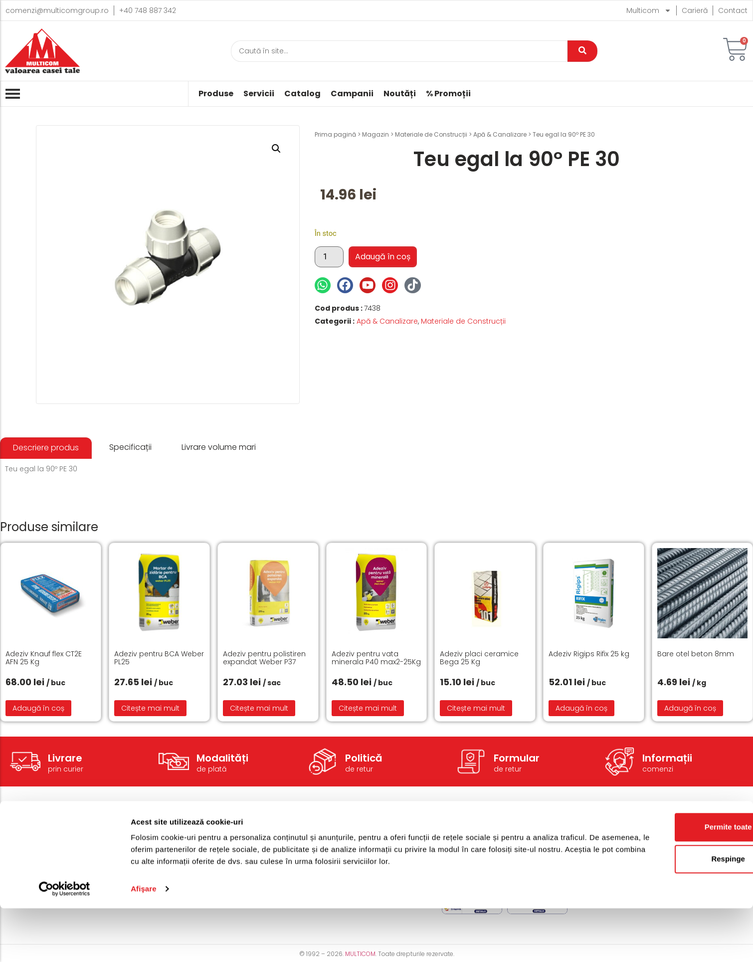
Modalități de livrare (341, 839)
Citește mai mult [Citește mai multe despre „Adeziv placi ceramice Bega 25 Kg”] (476, 708)
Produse (215, 94)
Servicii (258, 94)
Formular (517, 758)
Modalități (222, 758)
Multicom (648, 10)
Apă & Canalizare (500, 134)
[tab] (46, 448)
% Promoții (448, 94)
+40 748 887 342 (147, 10)
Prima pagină (335, 134)
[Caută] (399, 51)
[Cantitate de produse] (329, 256)
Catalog (302, 94)
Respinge (670, 912)
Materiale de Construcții (431, 134)
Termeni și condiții (473, 839)
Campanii (352, 94)
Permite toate (669, 880)
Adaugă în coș (382, 256)
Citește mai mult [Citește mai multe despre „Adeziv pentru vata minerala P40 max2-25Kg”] (368, 708)
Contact (733, 10)
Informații (667, 758)
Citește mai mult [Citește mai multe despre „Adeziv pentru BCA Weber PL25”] (150, 708)
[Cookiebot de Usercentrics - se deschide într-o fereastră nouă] (64, 942)
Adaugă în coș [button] (38, 708)
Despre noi (596, 839)
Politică (363, 758)
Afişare (144, 942)
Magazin (375, 134)
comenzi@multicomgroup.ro (57, 10)
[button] (276, 149)
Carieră (695, 10)
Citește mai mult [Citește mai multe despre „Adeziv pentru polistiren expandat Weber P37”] (259, 708)
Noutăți (399, 94)
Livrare (65, 758)
